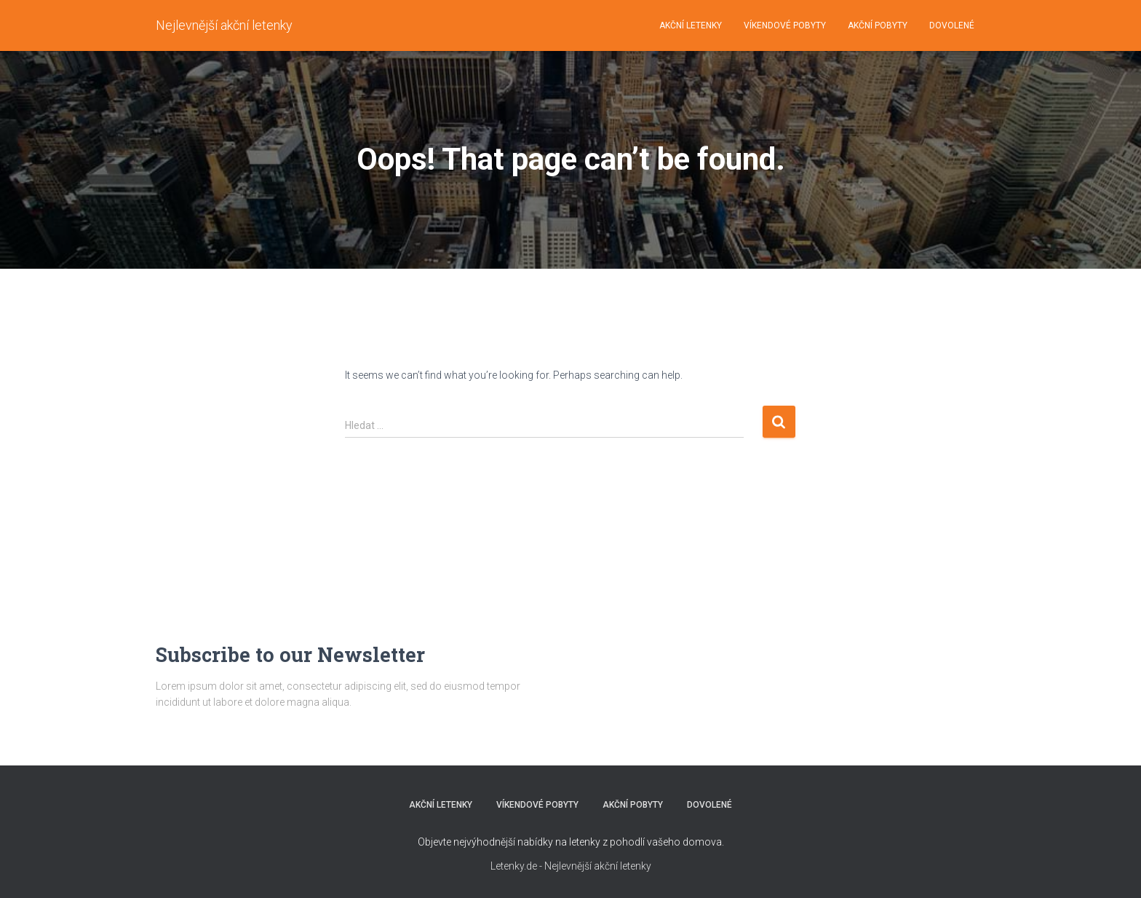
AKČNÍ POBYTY (877, 25)
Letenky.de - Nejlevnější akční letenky (570, 866)
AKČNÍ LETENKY (690, 25)
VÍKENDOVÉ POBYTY (785, 25)
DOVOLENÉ (951, 25)
